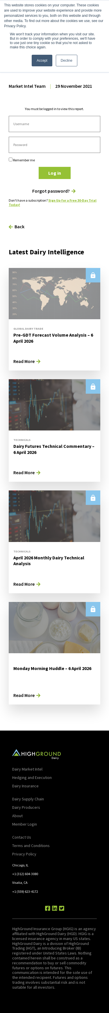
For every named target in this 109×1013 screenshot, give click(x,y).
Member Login (24, 824)
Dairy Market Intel (27, 769)
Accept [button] (42, 61)
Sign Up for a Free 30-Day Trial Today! (53, 202)
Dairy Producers (26, 807)
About (17, 815)
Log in (54, 173)
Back (19, 226)
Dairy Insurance (25, 786)
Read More (24, 361)
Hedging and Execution (32, 777)
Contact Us (21, 837)
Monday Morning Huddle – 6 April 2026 (52, 668)
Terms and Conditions (31, 845)
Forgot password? (51, 191)
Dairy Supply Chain (28, 799)
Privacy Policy (24, 854)
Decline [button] (66, 61)
